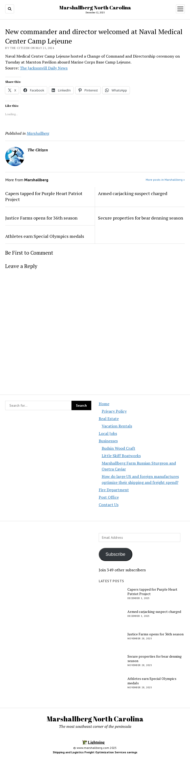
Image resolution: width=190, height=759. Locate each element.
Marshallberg (38, 133)
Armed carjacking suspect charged (132, 193)
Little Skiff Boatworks (121, 455)
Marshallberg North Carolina (95, 7)
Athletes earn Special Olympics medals (44, 236)
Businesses (108, 441)
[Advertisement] (48, 575)
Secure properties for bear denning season (140, 218)
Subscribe (115, 554)
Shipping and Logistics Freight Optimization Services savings (95, 752)
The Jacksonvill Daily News (44, 68)
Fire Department (114, 489)
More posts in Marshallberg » (165, 179)
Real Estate (109, 418)
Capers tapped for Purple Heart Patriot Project (43, 196)
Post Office (109, 497)
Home (104, 403)
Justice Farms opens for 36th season (41, 218)
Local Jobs (108, 433)
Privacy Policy (114, 411)
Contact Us (109, 504)
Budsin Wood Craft (118, 448)
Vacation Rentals (117, 426)
